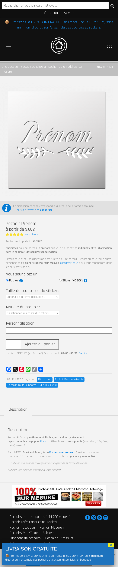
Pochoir (16, 280)
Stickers (49, 532)
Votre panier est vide (59, 12)
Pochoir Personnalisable (69, 379)
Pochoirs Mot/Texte (23, 532)
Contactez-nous (105, 67)
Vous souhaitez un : (22, 274)
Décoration (44, 379)
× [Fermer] (111, 545)
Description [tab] (18, 409)
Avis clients (31, 234)
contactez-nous (69, 263)
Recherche (112, 6)
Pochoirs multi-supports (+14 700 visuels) (32, 385)
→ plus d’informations (32, 210)
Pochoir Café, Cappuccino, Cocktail (34, 522)
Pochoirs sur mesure (61, 452)
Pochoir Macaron (51, 527)
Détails (83, 353)
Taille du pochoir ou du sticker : (32, 290)
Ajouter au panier (40, 344)
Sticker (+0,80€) (74, 280)
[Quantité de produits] (13, 344)
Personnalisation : (21, 323)
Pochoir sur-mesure (59, 538)
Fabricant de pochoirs (25, 538)
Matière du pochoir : (23, 307)
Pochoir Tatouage (22, 527)
